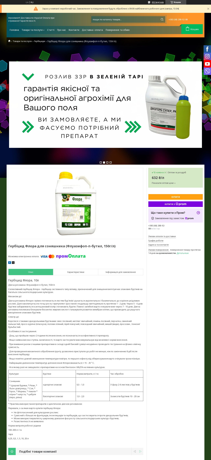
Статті (50, 29)
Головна (14, 29)
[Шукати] (162, 19)
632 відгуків (158, 2)
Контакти (74, 29)
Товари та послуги (32, 29)
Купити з (175, 204)
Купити (175, 197)
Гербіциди (39, 41)
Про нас (61, 29)
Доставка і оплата (92, 29)
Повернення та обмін (118, 29)
